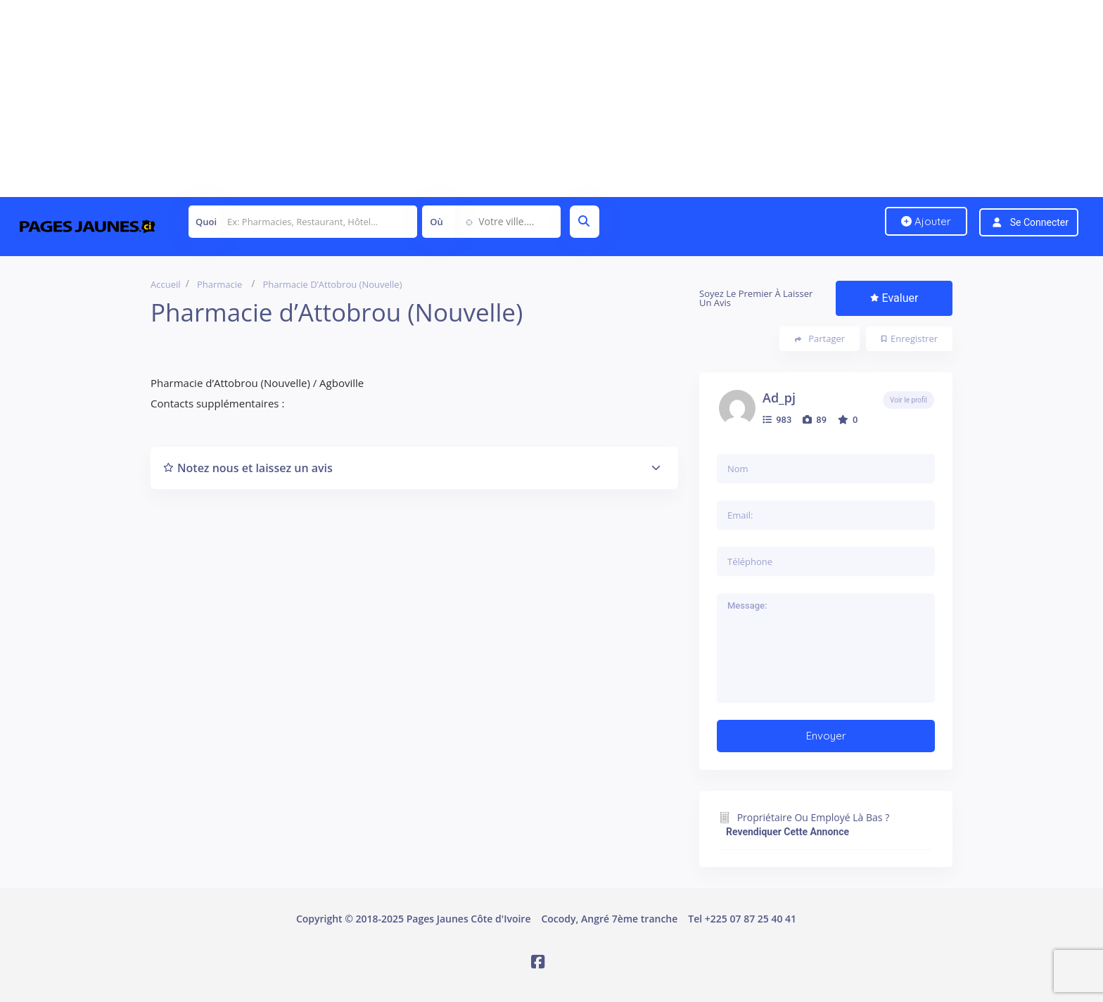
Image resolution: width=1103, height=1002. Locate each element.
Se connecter (1039, 222)
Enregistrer (909, 338)
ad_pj (779, 397)
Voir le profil (908, 400)
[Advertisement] (422, 98)
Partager (820, 338)
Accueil (166, 284)
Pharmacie (219, 284)
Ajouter (926, 221)
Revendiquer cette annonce (787, 831)
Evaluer (894, 298)
